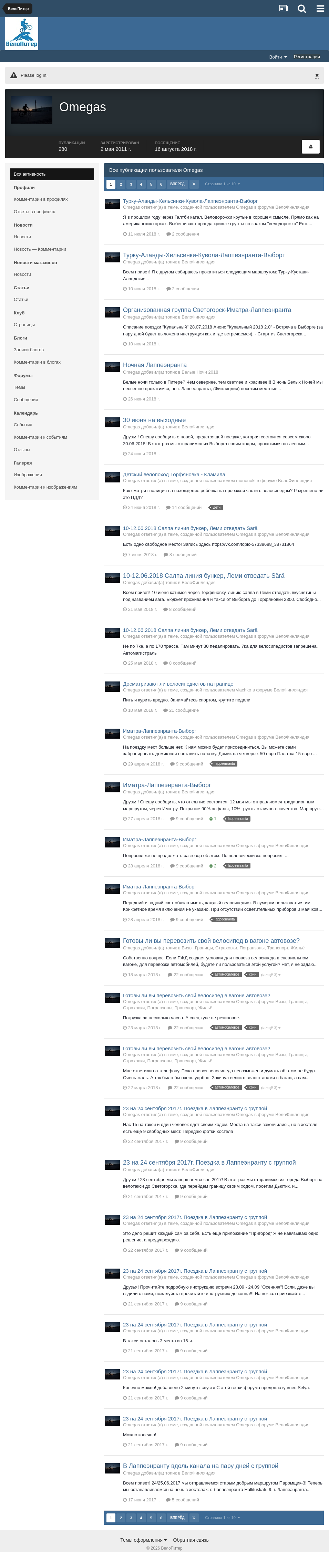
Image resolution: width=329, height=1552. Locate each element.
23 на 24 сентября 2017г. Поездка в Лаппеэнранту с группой (195, 1096)
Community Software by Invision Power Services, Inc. (164, 1542)
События (23, 412)
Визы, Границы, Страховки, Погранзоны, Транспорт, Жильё (243, 935)
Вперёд (177, 172)
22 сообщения (185, 962)
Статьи (21, 287)
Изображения (28, 462)
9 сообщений (186, 751)
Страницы (24, 312)
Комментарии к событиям (40, 424)
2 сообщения (182, 221)
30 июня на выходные (154, 407)
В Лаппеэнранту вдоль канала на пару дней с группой (200, 1453)
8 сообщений (180, 542)
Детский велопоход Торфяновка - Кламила (174, 462)
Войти (278, 56)
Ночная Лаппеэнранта (155, 352)
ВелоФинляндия (292, 194)
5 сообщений (182, 1487)
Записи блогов (29, 337)
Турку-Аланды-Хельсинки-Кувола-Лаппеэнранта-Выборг (190, 188)
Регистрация (307, 56)
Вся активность (30, 161)
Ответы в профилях (34, 199)
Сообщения (26, 387)
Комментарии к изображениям (45, 474)
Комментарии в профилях (41, 186)
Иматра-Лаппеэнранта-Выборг (159, 718)
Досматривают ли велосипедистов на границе (178, 672)
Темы (19, 374)
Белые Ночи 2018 (200, 359)
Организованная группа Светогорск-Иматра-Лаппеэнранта (207, 297)
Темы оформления (143, 1527)
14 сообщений (184, 495)
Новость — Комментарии (40, 236)
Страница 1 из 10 (222, 171)
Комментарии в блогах (37, 349)
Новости (22, 224)
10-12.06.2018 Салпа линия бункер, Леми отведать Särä (190, 516)
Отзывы (22, 437)
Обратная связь (191, 1527)
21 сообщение (181, 697)
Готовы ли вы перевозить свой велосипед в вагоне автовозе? (211, 928)
